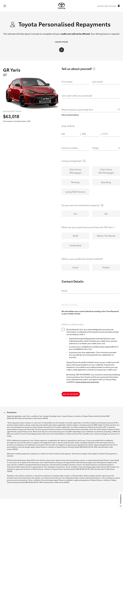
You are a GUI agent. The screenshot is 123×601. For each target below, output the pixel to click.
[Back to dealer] (5, 6)
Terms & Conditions (73, 331)
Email (64, 297)
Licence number (70, 154)
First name (67, 88)
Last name (97, 88)
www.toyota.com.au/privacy (87, 389)
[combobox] (90, 116)
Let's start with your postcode (77, 102)
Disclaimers (12, 419)
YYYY (105, 140)
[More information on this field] (118, 5)
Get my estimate (71, 401)
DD (63, 140)
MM (84, 140)
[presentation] (61, 6)
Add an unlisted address (70, 122)
